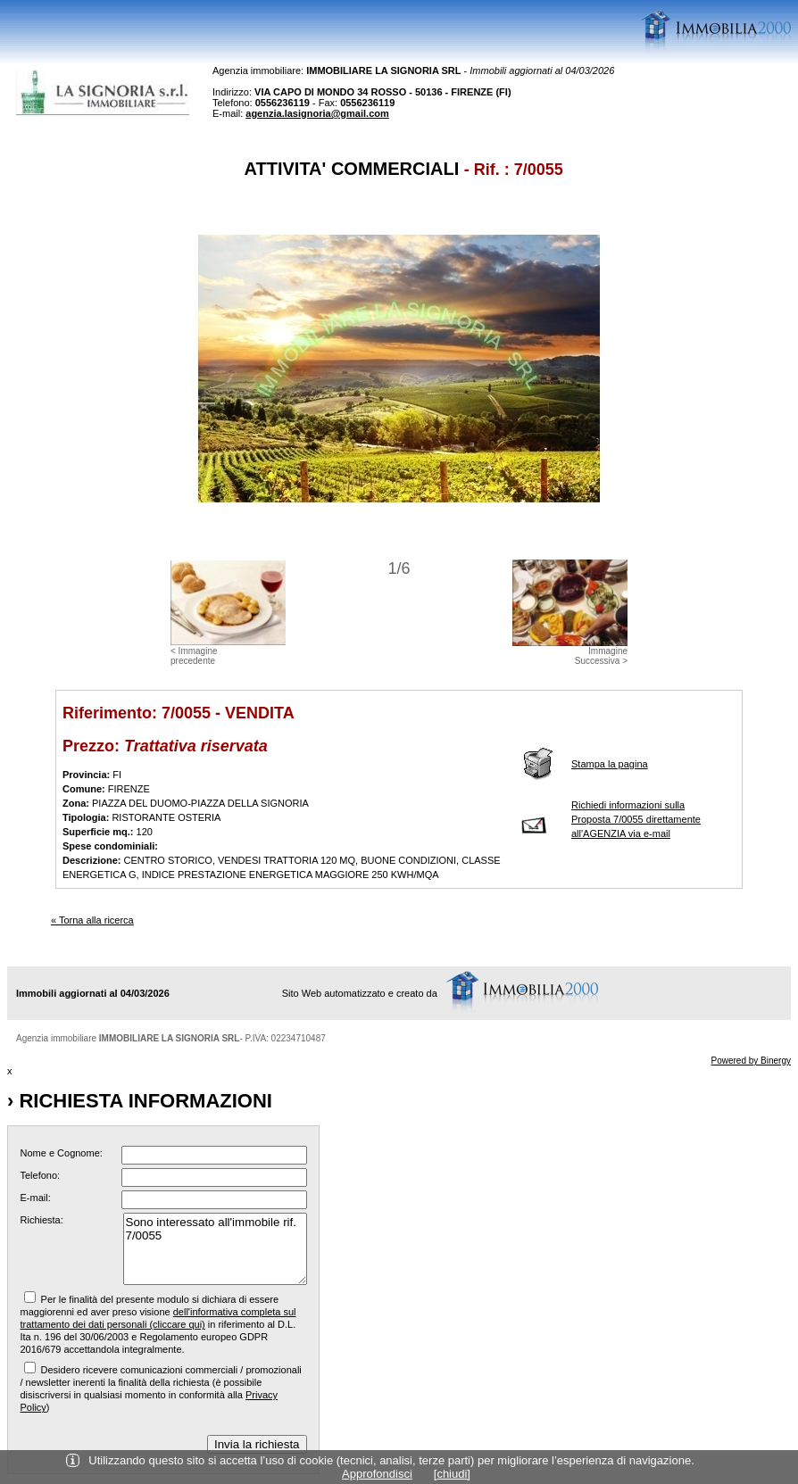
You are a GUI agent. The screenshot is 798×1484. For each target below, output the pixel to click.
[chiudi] (452, 1473)
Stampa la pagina (609, 764)
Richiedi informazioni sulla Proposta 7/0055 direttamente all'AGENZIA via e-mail (636, 819)
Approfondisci (377, 1473)
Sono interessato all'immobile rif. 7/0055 (215, 1249)
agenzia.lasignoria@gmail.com (317, 113)
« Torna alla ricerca (92, 920)
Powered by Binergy (751, 1060)
